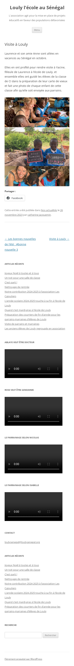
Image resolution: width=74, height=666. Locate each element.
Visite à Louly (59, 239)
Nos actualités (49, 210)
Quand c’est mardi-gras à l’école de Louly (28, 310)
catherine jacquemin (39, 214)
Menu (37, 29)
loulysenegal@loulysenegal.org (22, 542)
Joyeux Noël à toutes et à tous (22, 273)
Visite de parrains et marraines (22, 324)
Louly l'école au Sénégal (37, 8)
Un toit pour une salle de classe (22, 278)
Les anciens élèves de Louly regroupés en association (35, 328)
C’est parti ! (11, 282)
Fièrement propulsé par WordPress (23, 659)
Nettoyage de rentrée (17, 287)
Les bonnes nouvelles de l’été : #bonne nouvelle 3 (20, 244)
